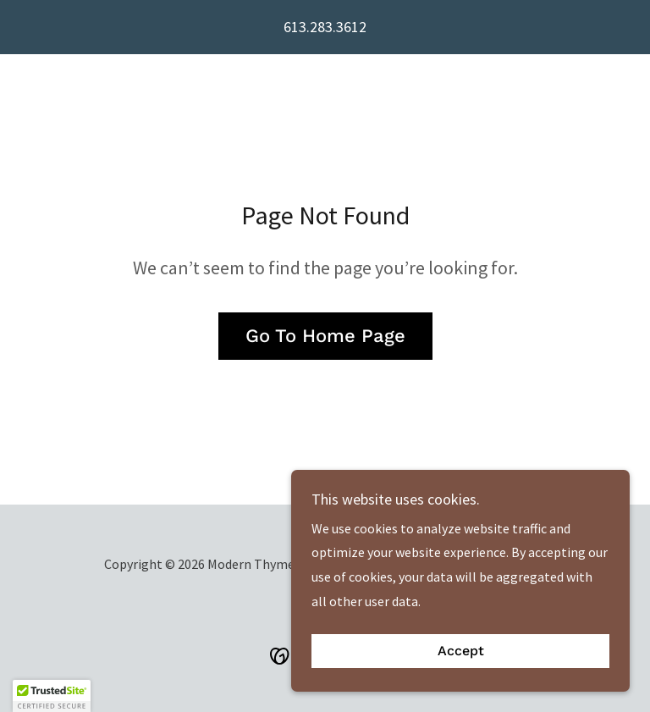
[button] (52, 696)
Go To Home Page (325, 335)
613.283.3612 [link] (325, 26)
